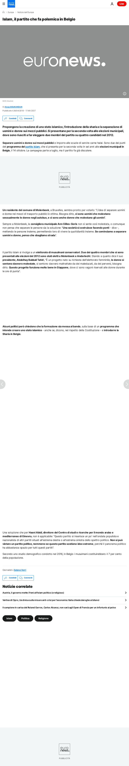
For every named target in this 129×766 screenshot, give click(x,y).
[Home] (3, 12)
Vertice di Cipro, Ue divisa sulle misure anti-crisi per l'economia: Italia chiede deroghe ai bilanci (51, 600)
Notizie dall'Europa (25, 12)
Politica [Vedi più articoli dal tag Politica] (25, 618)
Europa (11, 12)
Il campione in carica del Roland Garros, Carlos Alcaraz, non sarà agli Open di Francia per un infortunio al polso (59, 607)
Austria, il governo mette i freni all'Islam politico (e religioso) (33, 592)
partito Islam (32, 146)
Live (122, 3)
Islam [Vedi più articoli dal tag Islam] (9, 618)
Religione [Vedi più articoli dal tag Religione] (43, 618)
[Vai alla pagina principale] (11, 4)
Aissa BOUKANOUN (13, 107)
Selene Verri (20, 570)
